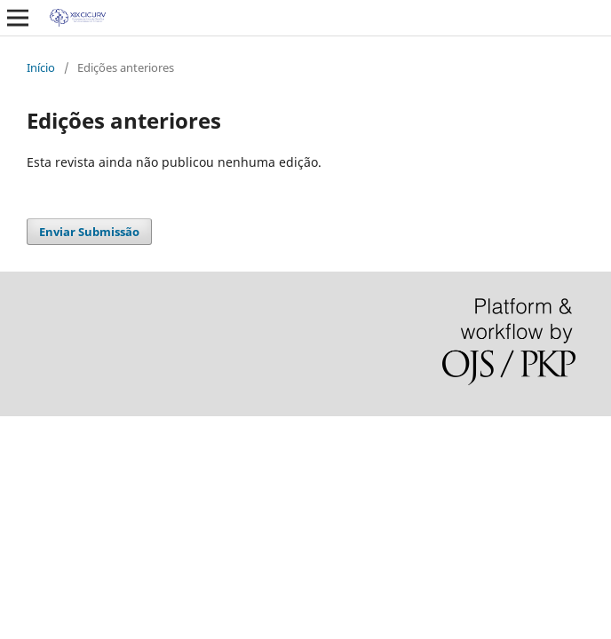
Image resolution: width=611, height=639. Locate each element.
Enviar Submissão (89, 232)
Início (41, 67)
